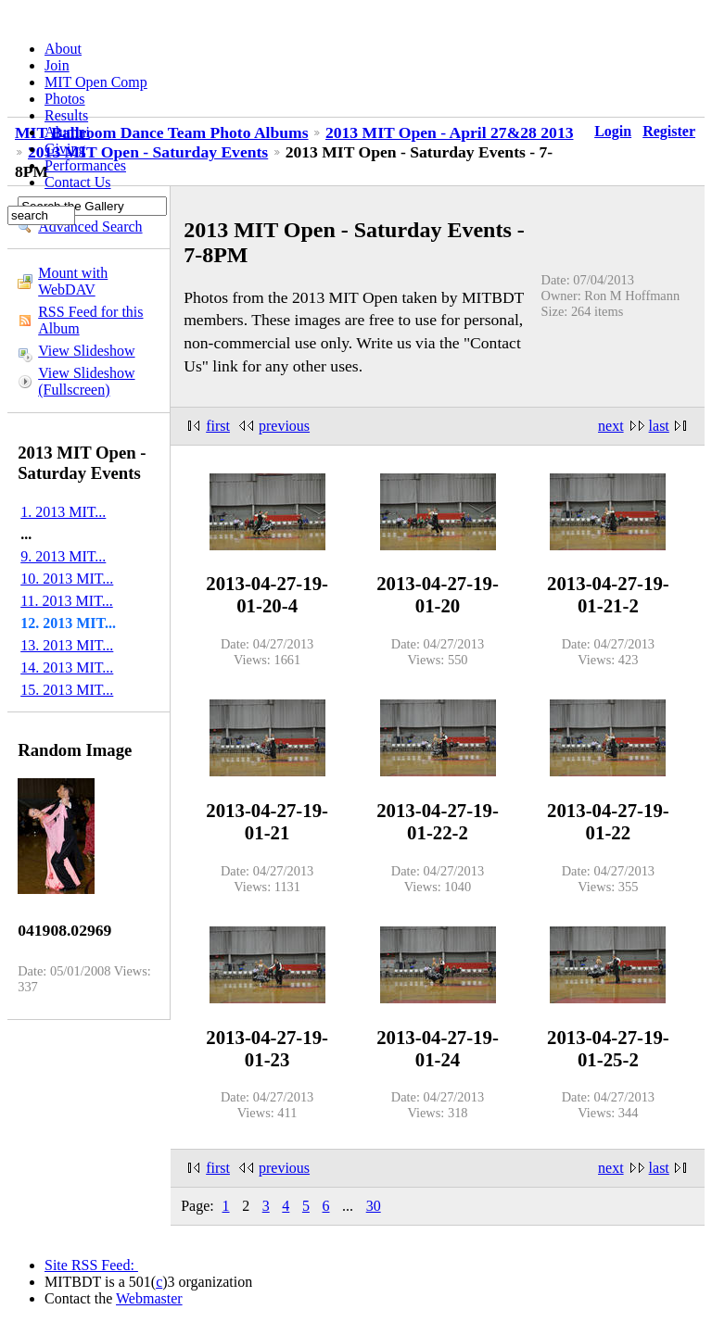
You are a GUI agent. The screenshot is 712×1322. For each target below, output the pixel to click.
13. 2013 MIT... (66, 645)
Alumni (67, 132)
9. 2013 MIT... (63, 556)
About (63, 49)
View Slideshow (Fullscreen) (86, 381)
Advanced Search (90, 226)
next (611, 426)
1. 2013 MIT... (63, 512)
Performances (85, 165)
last (659, 426)
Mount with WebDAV (73, 281)
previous (284, 426)
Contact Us (77, 182)
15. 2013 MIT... (66, 690)
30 (373, 1206)
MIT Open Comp (95, 82)
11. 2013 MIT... (66, 601)
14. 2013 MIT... (66, 667)
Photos (64, 99)
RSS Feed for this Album (90, 320)
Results (66, 115)
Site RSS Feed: (91, 1265)
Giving (64, 149)
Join (57, 65)
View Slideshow (86, 351)
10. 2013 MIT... (66, 578)
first (218, 426)
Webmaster (149, 1298)
